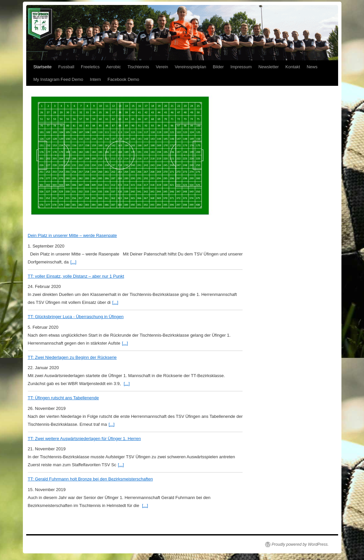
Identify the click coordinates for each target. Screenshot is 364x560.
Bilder (218, 66)
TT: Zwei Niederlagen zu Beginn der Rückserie (72, 357)
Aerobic (113, 66)
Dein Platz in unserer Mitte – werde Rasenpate (72, 235)
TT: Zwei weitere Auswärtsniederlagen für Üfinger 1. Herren (84, 438)
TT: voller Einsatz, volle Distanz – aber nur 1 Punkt (76, 276)
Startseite (43, 66)
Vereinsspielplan (190, 66)
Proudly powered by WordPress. (300, 544)
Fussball (66, 66)
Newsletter (268, 66)
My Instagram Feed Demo (58, 79)
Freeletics (90, 66)
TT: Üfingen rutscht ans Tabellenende (63, 397)
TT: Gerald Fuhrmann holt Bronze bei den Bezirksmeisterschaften (90, 478)
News (312, 66)
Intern (95, 79)
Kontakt (292, 66)
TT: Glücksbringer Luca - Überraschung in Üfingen (76, 316)
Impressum (241, 66)
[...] (73, 261)
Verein (162, 66)
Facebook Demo (123, 79)
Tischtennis (138, 66)
